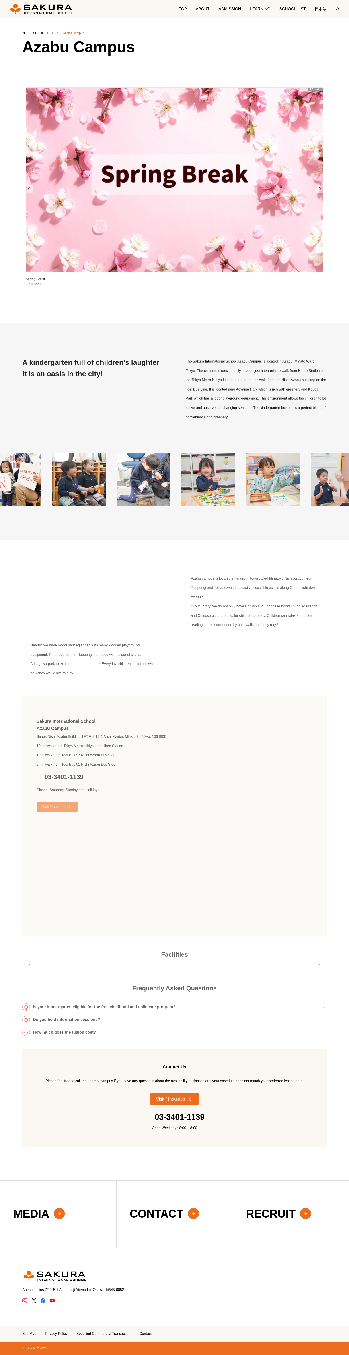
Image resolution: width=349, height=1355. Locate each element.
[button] (174, 1099)
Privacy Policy (56, 1334)
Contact (145, 1334)
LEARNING (260, 9)
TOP (183, 9)
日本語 (321, 9)
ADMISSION (230, 9)
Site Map (29, 1334)
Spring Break (35, 279)
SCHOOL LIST (292, 9)
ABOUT (203, 9)
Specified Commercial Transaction (103, 1334)
